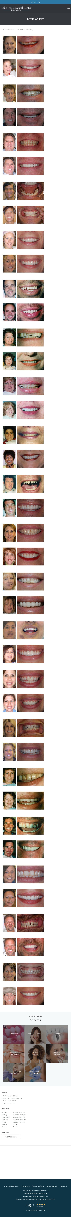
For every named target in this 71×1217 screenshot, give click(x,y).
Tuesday (15, 1114)
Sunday (15, 1127)
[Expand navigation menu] (68, 8)
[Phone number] (11, 1137)
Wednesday (15, 1117)
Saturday (15, 1124)
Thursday (15, 1119)
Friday (15, 1122)
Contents (21, 29)
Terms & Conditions (38, 1186)
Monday (15, 1112)
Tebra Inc (16, 1186)
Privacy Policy (25, 1186)
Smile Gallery (29, 29)
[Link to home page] (22, 8)
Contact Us (63, 1186)
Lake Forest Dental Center (9, 29)
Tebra (43, 1210)
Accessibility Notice (52, 1186)
